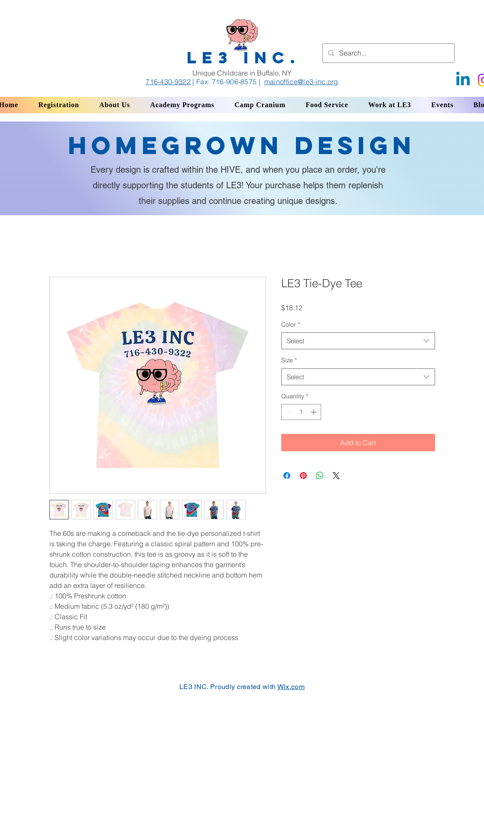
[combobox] (358, 340)
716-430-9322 (168, 81)
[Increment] (314, 412)
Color (290, 324)
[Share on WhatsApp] (320, 475)
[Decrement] (288, 412)
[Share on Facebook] (287, 475)
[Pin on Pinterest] (303, 475)
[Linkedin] (463, 80)
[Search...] (387, 53)
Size (289, 360)
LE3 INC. (244, 57)
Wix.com (291, 687)
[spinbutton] (301, 412)
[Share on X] (336, 475)
